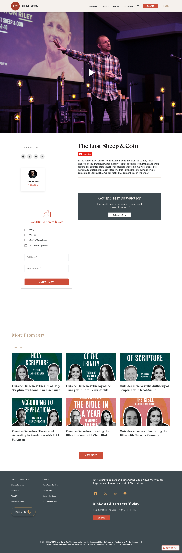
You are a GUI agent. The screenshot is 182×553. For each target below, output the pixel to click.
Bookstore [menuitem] (15, 490)
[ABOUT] (106, 6)
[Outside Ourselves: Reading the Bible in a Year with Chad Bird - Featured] (91, 412)
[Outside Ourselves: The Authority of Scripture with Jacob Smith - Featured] (145, 367)
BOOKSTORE (128, 6)
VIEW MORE (91, 455)
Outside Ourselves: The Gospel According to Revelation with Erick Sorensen (36, 435)
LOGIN (166, 6)
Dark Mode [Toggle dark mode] (23, 512)
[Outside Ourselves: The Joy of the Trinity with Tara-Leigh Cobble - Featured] (91, 367)
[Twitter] (105, 493)
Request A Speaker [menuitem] (18, 501)
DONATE (150, 6)
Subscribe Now (119, 215)
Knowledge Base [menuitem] (49, 496)
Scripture (18, 347)
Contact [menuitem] (45, 479)
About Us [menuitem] (14, 496)
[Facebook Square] (95, 493)
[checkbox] (47, 237)
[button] (138, 6)
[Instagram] (115, 493)
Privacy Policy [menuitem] (47, 490)
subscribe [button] (85, 154)
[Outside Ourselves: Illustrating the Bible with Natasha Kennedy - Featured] (145, 412)
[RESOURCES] (94, 6)
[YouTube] (125, 493)
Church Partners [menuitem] (17, 485)
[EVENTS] (116, 6)
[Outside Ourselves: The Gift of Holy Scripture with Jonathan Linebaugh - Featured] (37, 367)
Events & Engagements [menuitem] (20, 479)
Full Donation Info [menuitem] (49, 501)
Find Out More (33, 185)
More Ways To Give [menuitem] (50, 485)
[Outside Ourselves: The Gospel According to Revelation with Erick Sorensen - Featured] (37, 412)
